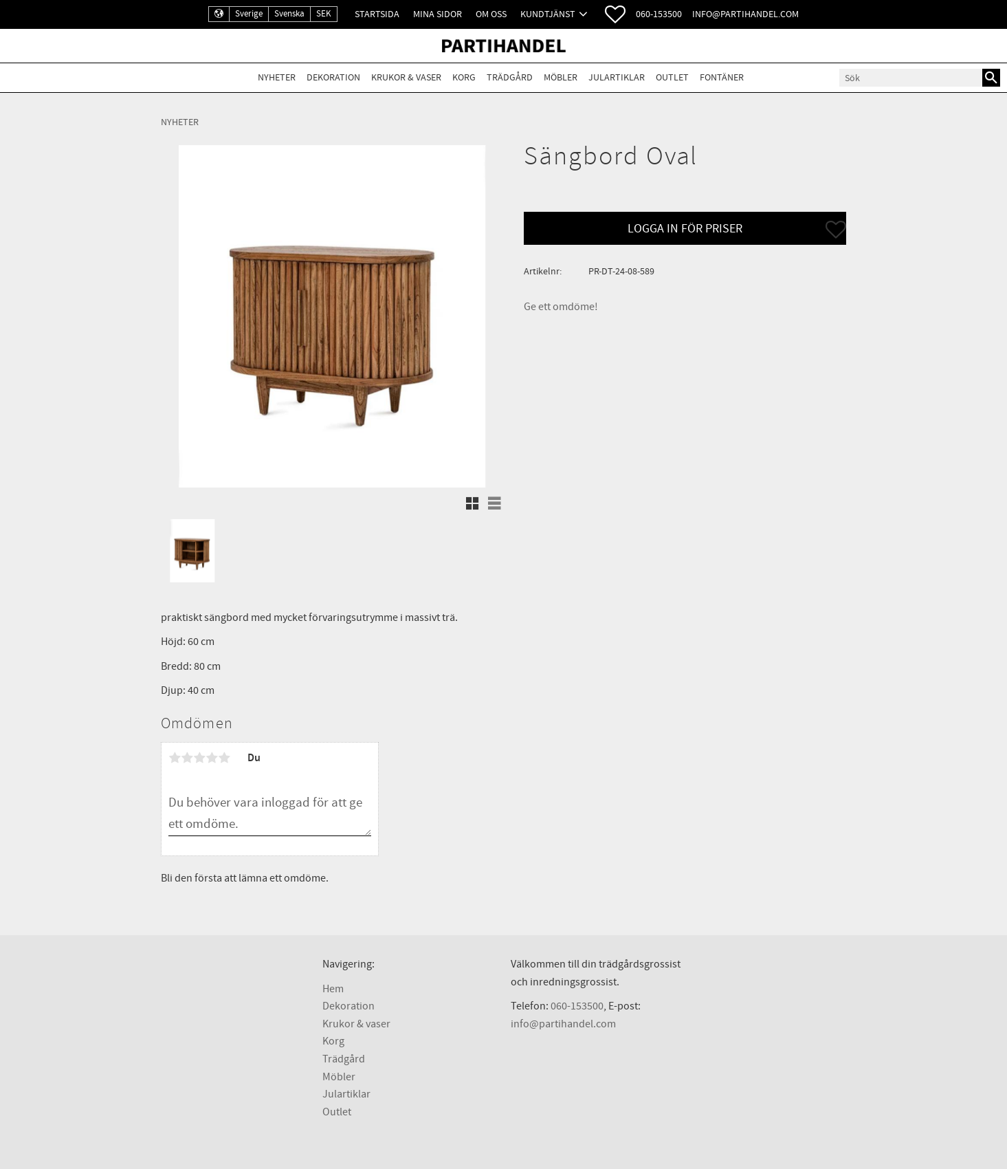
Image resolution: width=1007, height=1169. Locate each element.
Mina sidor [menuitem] (437, 14)
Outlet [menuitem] (672, 77)
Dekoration (348, 1006)
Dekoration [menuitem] (333, 77)
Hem (333, 989)
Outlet (336, 1112)
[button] (615, 14)
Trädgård (343, 1059)
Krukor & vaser (356, 1024)
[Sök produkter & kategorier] (910, 78)
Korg (333, 1041)
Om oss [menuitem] (491, 14)
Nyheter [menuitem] (277, 77)
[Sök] (991, 78)
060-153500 (659, 14)
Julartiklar (346, 1094)
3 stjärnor (199, 758)
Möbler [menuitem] (560, 77)
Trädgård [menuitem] (510, 77)
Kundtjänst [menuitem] (547, 14)
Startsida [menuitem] (377, 14)
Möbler (338, 1077)
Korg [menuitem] (464, 77)
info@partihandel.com (745, 14)
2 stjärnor (187, 758)
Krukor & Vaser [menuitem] (406, 77)
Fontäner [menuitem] (722, 77)
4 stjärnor (212, 758)
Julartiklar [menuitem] (616, 77)
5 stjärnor (224, 758)
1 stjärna (174, 758)
